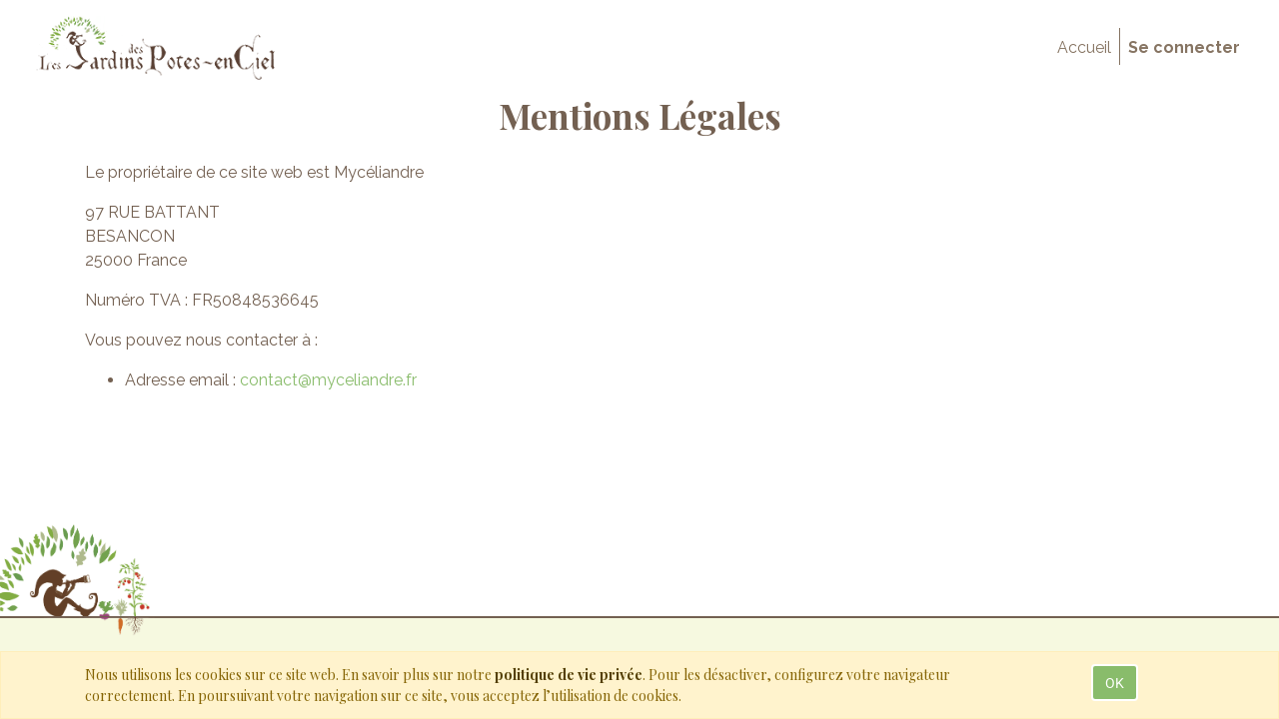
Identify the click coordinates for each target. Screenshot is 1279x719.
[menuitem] (1084, 48)
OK (1114, 682)
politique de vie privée (568, 674)
